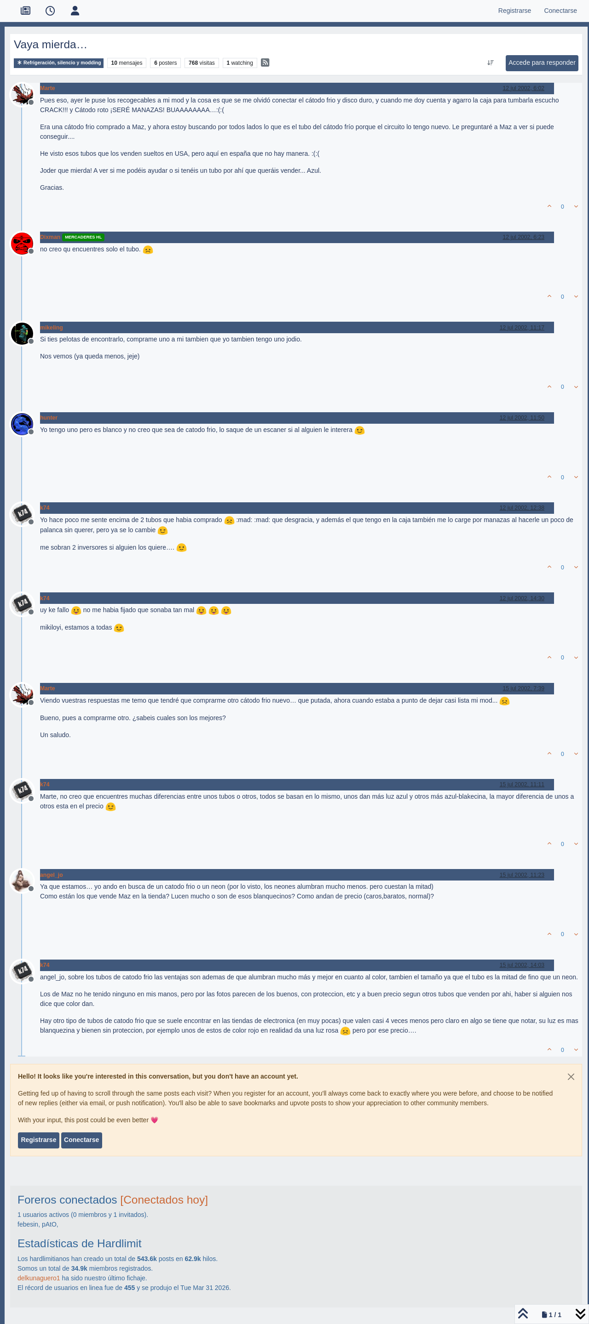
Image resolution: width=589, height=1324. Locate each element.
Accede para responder (542, 62)
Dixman (50, 237)
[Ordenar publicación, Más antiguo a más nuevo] (490, 63)
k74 (44, 508)
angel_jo (51, 875)
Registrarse (38, 1139)
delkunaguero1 (38, 1278)
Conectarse (81, 1139)
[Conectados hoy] (164, 1199)
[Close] (571, 1076)
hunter (49, 418)
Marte (47, 88)
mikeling (51, 327)
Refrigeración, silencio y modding (58, 63)
